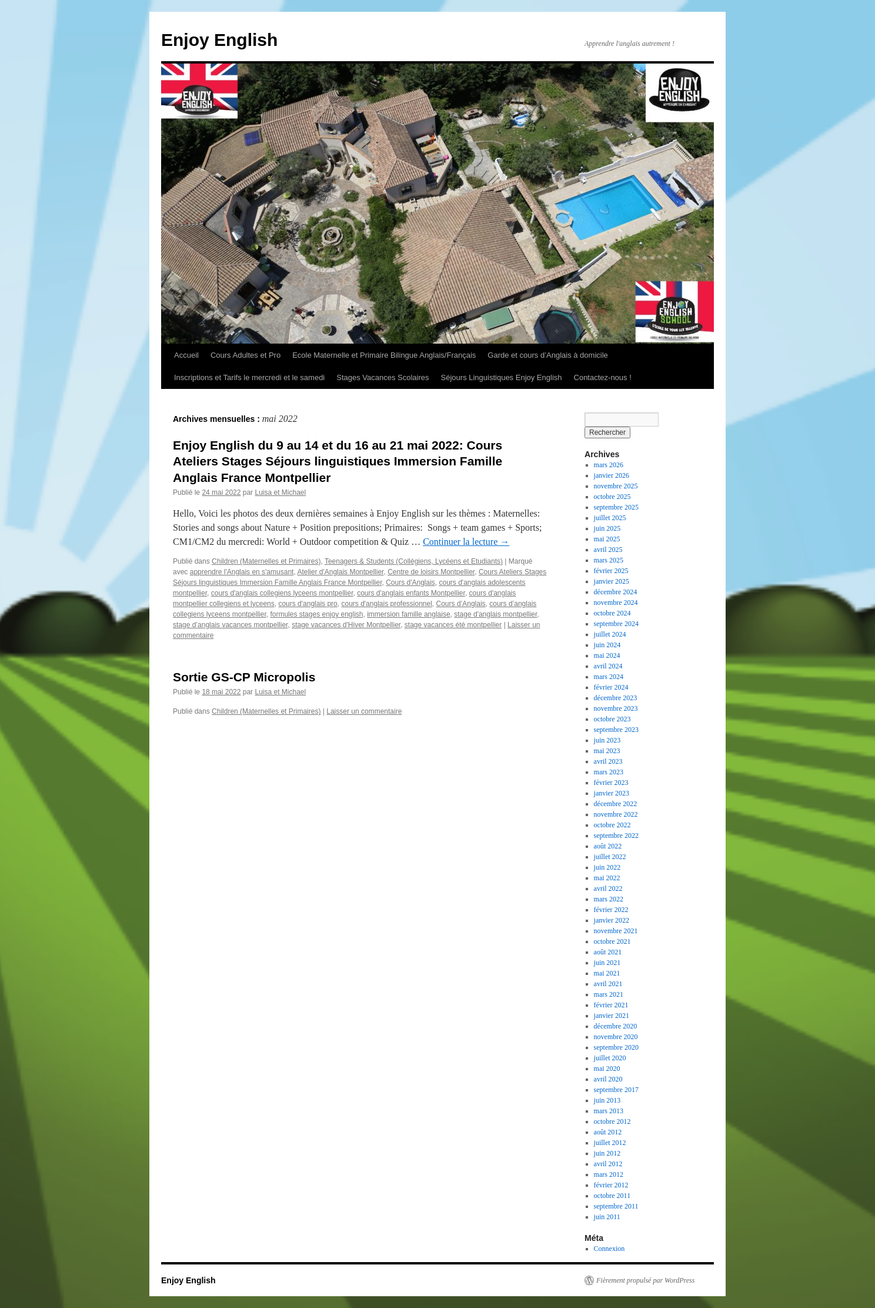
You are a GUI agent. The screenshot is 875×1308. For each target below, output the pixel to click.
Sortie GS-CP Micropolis (244, 677)
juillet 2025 (610, 518)
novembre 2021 (616, 931)
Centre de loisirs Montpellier (431, 572)
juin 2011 (607, 1217)
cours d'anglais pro (307, 604)
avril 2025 (608, 549)
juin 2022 (607, 867)
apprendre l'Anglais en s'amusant (242, 572)
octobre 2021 (612, 941)
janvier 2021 (611, 1015)
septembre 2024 (616, 624)
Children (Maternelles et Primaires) (266, 561)
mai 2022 (607, 878)
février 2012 (611, 1185)
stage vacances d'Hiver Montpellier (346, 625)
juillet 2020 (610, 1058)
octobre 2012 (612, 1121)
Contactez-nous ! (603, 377)
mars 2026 (608, 465)
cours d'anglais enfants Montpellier (411, 593)
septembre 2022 (616, 835)
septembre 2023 (616, 729)
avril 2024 (608, 666)
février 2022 (611, 910)
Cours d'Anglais (410, 582)
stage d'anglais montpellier (495, 614)
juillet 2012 (610, 1143)
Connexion (609, 1248)
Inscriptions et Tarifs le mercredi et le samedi (249, 377)
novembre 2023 (616, 708)
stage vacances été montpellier (453, 625)
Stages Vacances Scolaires (382, 377)
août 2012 (608, 1132)
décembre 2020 (615, 1026)
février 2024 (611, 687)
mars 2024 (608, 677)
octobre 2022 (612, 825)
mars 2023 (608, 772)
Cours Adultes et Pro (245, 355)
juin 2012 (607, 1153)
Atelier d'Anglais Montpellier (340, 572)
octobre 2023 (612, 719)
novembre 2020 (616, 1037)
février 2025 (611, 571)
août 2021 (608, 952)
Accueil (186, 355)
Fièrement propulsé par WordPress (645, 1280)
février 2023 (611, 782)
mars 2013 (608, 1111)
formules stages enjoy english (316, 614)
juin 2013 (607, 1100)
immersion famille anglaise (408, 614)
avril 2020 (608, 1079)
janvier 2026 (611, 475)
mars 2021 (608, 994)
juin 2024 (607, 645)
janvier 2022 (611, 920)
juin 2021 (607, 962)
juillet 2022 (610, 857)
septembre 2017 (616, 1090)
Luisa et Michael (280, 492)
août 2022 (608, 846)
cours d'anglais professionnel (386, 604)
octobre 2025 (612, 496)
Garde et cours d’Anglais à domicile (547, 355)
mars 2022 (608, 899)
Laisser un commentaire (364, 711)
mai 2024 (607, 655)
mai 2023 (607, 751)
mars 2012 (608, 1174)
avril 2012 (608, 1164)
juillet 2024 (610, 634)
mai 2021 (607, 973)
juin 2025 (607, 528)
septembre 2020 (616, 1047)
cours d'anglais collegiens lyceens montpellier (282, 593)
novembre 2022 (616, 814)
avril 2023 (608, 761)
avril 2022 (608, 888)
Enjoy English (219, 39)
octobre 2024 (612, 613)
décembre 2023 (615, 698)
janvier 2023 (611, 793)
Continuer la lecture (466, 542)
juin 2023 (607, 740)
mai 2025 (607, 539)
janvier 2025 (611, 581)
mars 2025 (608, 560)
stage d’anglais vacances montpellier (230, 625)
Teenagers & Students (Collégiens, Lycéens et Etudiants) (414, 561)
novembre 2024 (616, 602)
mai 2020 (607, 1068)
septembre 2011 (616, 1206)
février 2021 (611, 1005)
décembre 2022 (615, 804)
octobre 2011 (612, 1195)
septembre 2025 (616, 507)
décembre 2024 (615, 592)
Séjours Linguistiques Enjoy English (501, 377)
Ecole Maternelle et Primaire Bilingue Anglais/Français (384, 355)
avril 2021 (608, 984)
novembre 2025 (616, 486)
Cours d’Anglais (461, 604)
